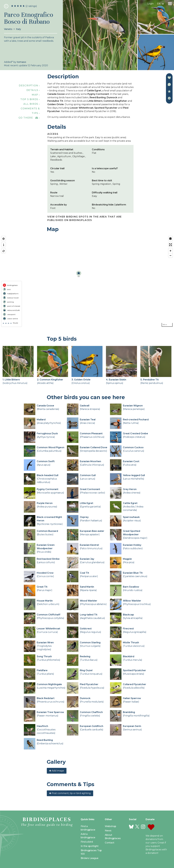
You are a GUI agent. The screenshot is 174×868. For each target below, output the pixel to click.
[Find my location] (3, 239)
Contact (109, 842)
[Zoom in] (170, 251)
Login (150, 3)
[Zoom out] (170, 255)
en (159, 3)
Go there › (29, 117)
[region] (87, 281)
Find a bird (87, 841)
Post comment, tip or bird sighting (70, 793)
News (108, 830)
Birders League (89, 858)
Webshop (110, 826)
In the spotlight (89, 846)
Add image (56, 770)
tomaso (21, 62)
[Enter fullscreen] (170, 245)
